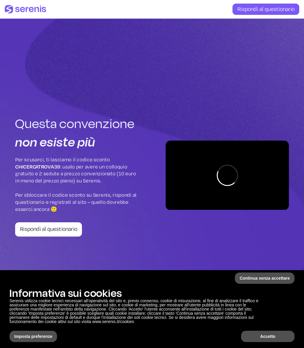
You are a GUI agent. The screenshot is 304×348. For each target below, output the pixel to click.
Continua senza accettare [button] (265, 278)
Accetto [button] (267, 336)
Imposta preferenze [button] (33, 336)
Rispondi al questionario (265, 8)
